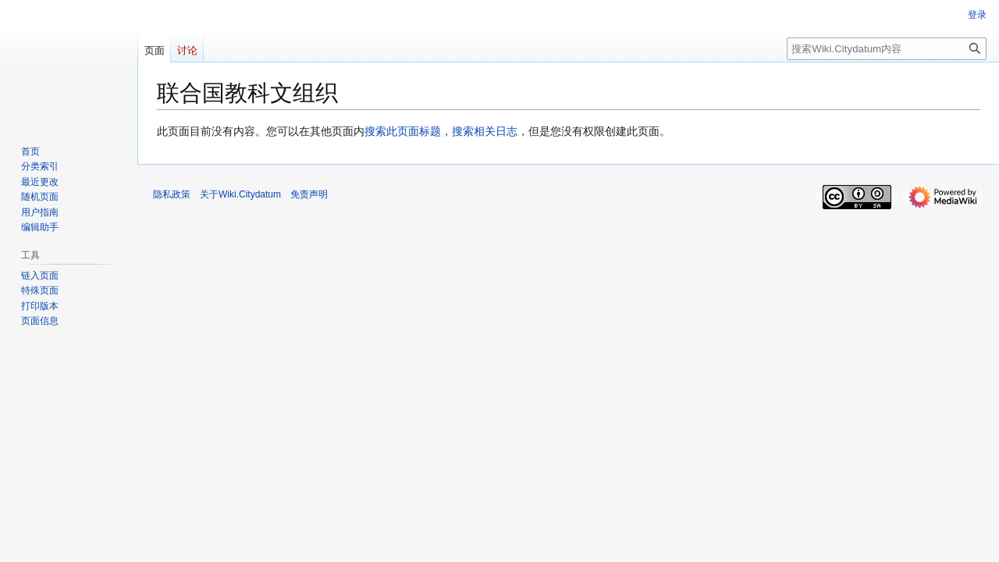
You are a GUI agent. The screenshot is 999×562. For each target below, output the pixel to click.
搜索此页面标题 (402, 131)
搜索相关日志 (484, 131)
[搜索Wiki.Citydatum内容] (887, 48)
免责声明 (309, 194)
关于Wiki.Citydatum (240, 194)
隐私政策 (171, 194)
